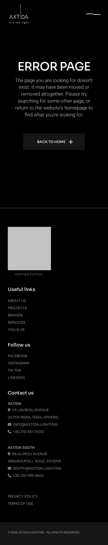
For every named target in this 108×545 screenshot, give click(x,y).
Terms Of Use (20, 503)
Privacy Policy (23, 496)
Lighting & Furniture (29, 274)
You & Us (16, 329)
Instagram (18, 363)
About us (17, 301)
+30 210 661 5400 (26, 431)
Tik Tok (14, 370)
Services (16, 322)
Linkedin (16, 377)
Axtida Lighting (31, 532)
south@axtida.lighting (34, 468)
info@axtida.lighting (33, 424)
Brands (15, 315)
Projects (17, 308)
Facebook (17, 356)
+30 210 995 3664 (26, 475)
